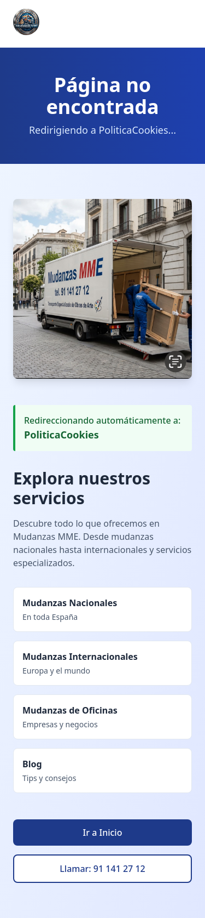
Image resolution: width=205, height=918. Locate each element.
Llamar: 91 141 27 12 (102, 869)
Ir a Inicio (102, 832)
